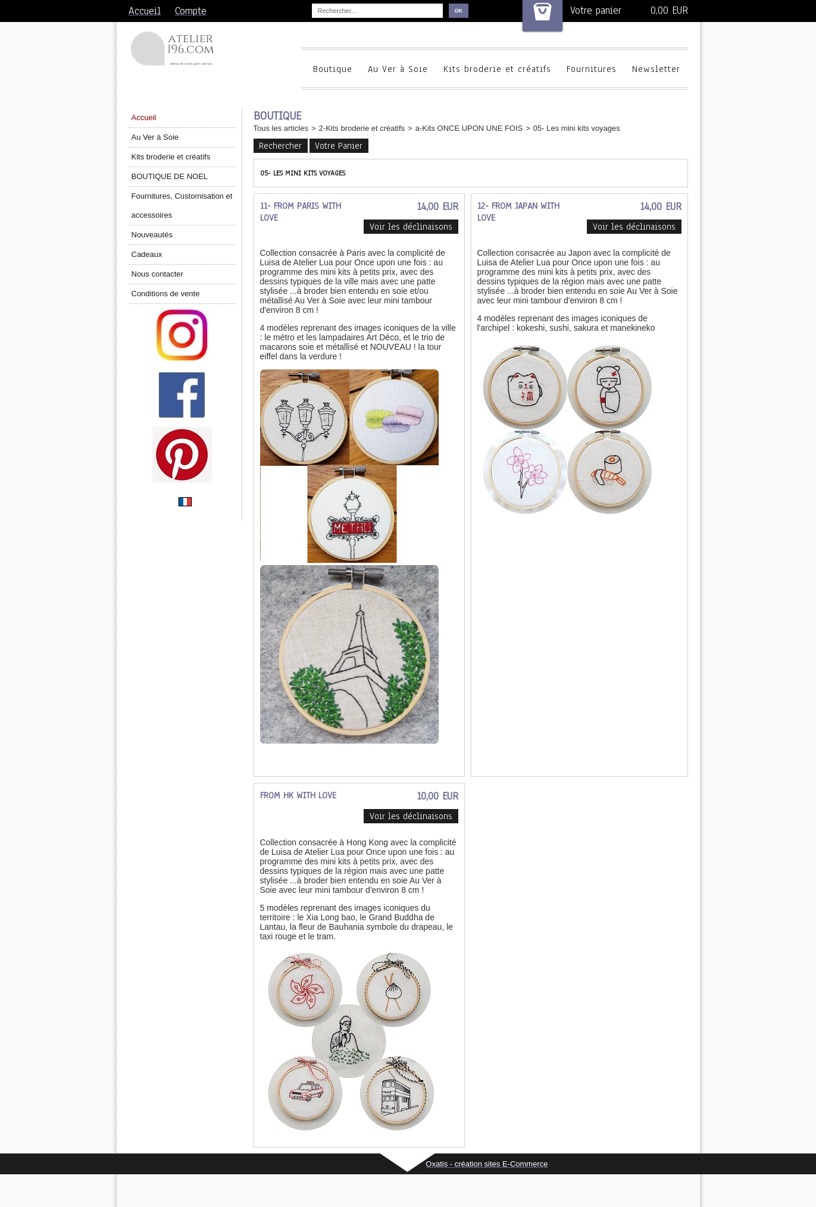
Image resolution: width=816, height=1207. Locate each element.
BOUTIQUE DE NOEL (170, 176)
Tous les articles (281, 128)
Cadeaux (147, 254)
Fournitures (592, 69)
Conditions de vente (166, 293)
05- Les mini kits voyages (576, 128)
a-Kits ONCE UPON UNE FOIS (469, 128)
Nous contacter (157, 273)
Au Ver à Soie (398, 69)
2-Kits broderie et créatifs (362, 128)
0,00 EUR (669, 10)
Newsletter (656, 69)
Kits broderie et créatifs (497, 69)
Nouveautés (152, 234)
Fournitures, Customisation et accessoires (182, 206)
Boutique (332, 69)
